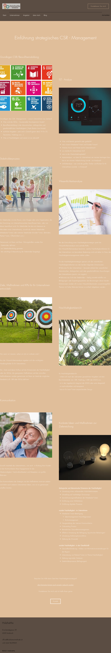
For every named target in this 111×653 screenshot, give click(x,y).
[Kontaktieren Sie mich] (98, 6)
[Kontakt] (55, 601)
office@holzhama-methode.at (12, 640)
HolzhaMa (7, 623)
